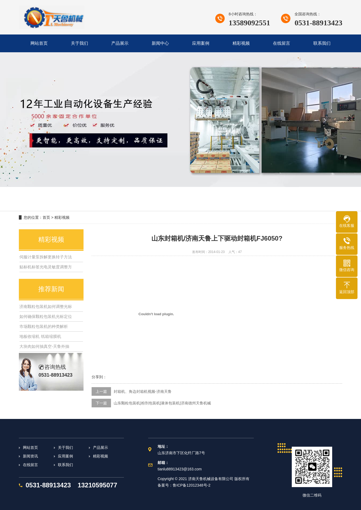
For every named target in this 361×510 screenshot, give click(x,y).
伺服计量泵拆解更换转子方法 (45, 257)
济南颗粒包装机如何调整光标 (45, 306)
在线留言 (30, 465)
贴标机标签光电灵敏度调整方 (45, 267)
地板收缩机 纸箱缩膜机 (40, 336)
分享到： (99, 377)
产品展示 (100, 447)
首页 (46, 217)
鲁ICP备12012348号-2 (191, 485)
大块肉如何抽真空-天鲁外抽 (44, 346)
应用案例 (65, 456)
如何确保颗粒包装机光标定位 (45, 316)
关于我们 (65, 447)
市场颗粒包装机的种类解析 (43, 326)
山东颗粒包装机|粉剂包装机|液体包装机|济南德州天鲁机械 (162, 403)
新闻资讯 (30, 456)
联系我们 (65, 465)
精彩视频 (62, 217)
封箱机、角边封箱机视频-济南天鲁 (143, 391)
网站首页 (30, 447)
